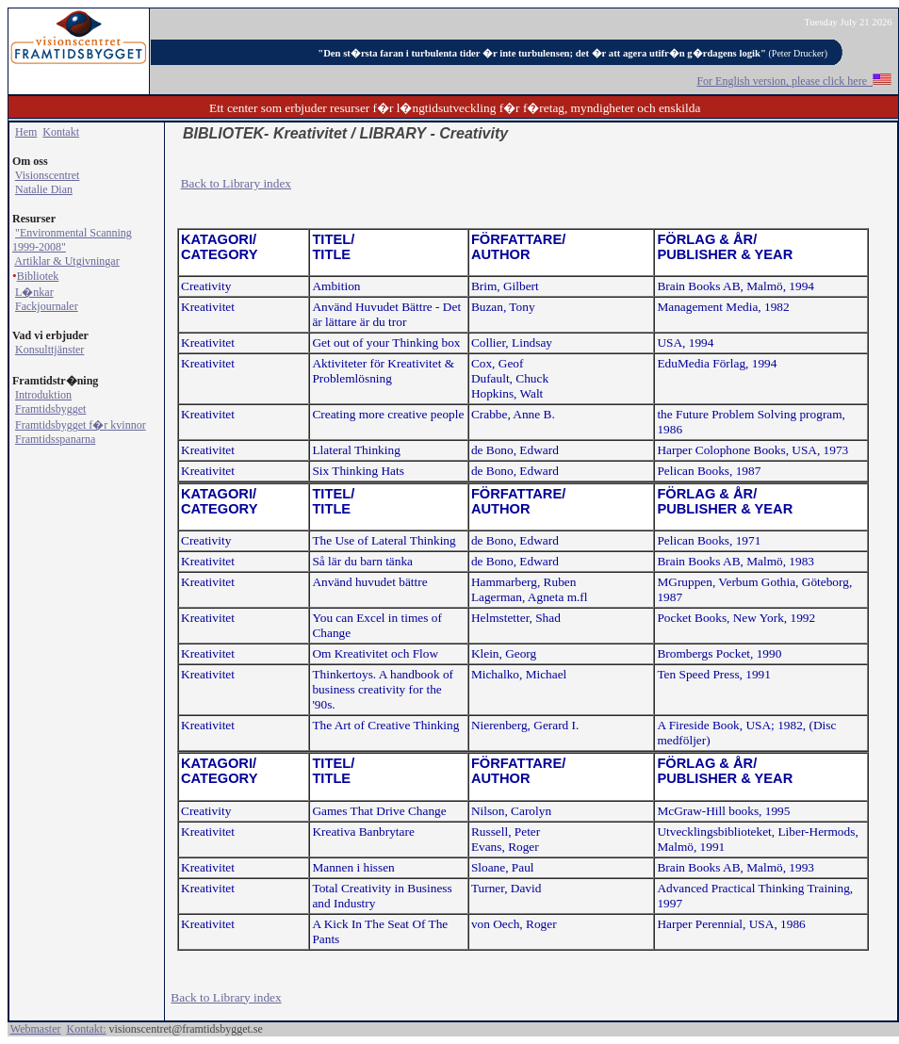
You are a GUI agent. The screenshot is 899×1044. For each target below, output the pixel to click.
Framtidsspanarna (55, 439)
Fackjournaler (46, 306)
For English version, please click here (793, 81)
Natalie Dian (44, 189)
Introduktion (43, 394)
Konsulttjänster (49, 349)
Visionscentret (47, 175)
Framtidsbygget (50, 409)
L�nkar (34, 292)
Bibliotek (38, 276)
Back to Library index (236, 183)
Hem (26, 132)
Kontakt (60, 132)
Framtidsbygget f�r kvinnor (80, 425)
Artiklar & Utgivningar (66, 261)
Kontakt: (86, 1029)
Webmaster (35, 1029)
